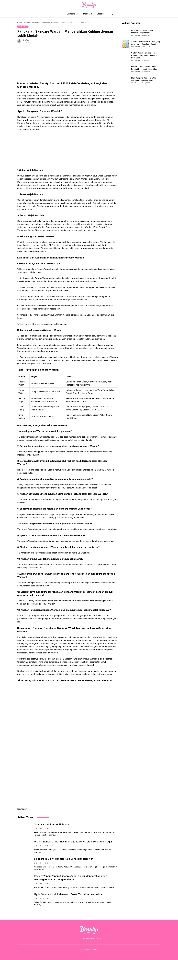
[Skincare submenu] (84, 938)
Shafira (26, 40)
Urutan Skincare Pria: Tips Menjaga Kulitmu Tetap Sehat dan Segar (73, 841)
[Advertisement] (67, 64)
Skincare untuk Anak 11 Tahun (51, 824)
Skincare (74, 13)
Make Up (87, 14)
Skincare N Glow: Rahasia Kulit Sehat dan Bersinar (63, 858)
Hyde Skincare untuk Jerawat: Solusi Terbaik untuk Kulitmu (68, 894)
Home (19, 23)
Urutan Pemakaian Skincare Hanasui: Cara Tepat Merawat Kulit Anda (144, 55)
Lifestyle (100, 14)
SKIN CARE (23, 27)
